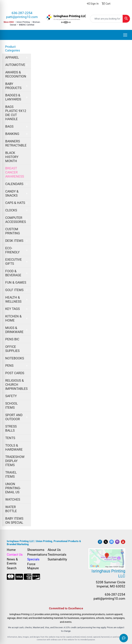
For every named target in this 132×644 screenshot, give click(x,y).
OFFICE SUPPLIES (12, 349)
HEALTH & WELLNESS (13, 299)
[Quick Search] (106, 19)
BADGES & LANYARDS (13, 97)
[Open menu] (125, 35)
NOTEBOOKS (14, 358)
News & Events (12, 561)
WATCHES (12, 499)
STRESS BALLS (11, 428)
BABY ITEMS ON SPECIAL (14, 521)
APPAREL (12, 57)
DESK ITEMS (14, 241)
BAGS (9, 126)
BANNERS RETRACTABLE (16, 143)
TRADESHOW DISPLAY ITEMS (14, 461)
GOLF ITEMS (14, 290)
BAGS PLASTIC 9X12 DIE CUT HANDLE (15, 113)
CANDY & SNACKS (12, 193)
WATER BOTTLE (11, 509)
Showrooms (35, 550)
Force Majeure (33, 566)
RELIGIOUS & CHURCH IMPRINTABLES (16, 385)
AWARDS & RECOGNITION (15, 74)
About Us (54, 550)
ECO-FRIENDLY (12, 250)
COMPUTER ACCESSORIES (15, 220)
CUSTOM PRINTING (12, 231)
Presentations (35, 554)
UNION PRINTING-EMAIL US (13, 488)
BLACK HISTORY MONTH (11, 157)
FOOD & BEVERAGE (13, 273)
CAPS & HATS (15, 203)
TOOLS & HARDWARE (14, 447)
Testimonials (56, 554)
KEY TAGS (12, 309)
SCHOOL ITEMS (11, 406)
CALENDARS (14, 184)
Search (11, 568)
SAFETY (11, 396)
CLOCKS (11, 210)
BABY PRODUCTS (13, 86)
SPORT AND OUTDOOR (13, 417)
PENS (9, 366)
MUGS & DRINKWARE (14, 330)
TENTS (10, 438)
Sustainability (56, 559)
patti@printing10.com (22, 17)
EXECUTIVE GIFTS (13, 262)
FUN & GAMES (15, 282)
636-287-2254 (22, 13)
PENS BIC (12, 339)
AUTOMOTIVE (15, 65)
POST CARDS (14, 373)
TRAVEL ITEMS (11, 474)
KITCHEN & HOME (13, 318)
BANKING (12, 134)
